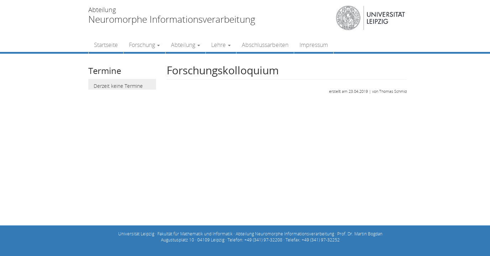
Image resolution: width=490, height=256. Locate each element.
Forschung (144, 45)
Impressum (313, 45)
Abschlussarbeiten (265, 45)
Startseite (106, 45)
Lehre (221, 45)
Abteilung (185, 45)
